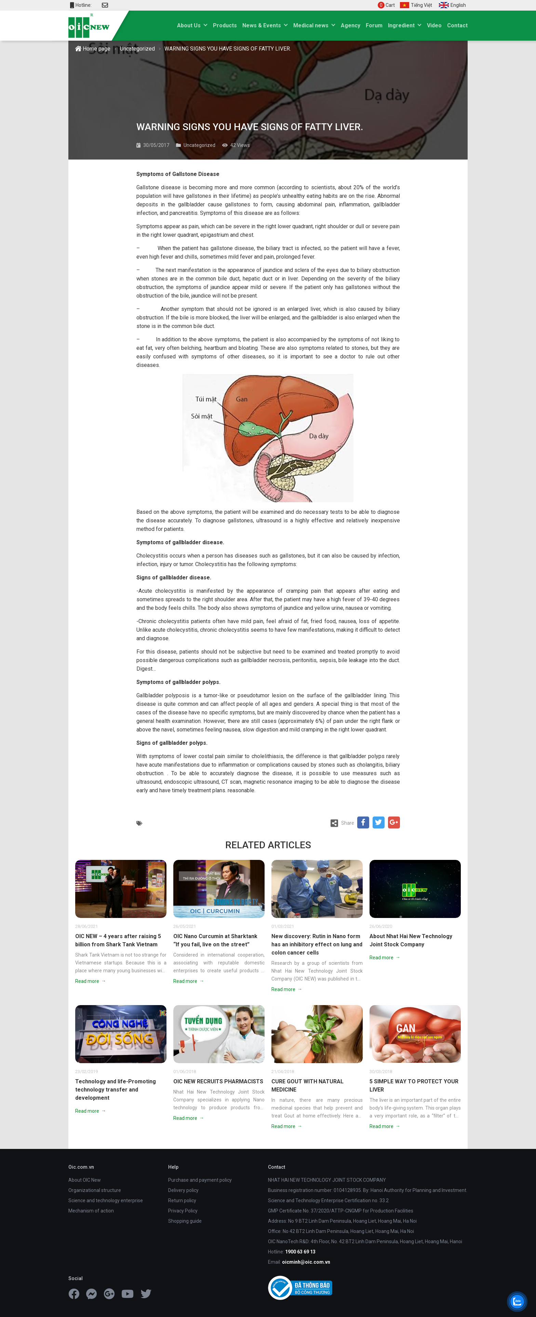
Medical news (311, 25)
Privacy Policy (183, 1210)
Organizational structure (94, 1190)
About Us (189, 25)
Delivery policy (183, 1190)
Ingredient (401, 25)
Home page (92, 48)
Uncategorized (137, 48)
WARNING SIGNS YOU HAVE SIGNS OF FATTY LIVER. (227, 48)
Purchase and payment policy (200, 1180)
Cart (386, 5)
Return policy (182, 1200)
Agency (350, 25)
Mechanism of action (91, 1210)
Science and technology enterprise (105, 1200)
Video (434, 25)
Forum (374, 25)
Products (225, 25)
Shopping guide (185, 1221)
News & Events (261, 25)
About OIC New (84, 1180)
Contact (457, 25)
